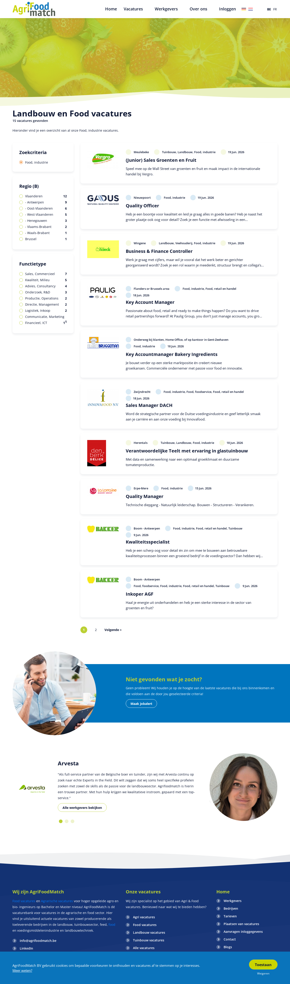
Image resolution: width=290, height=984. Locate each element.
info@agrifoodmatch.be (38, 940)
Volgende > (113, 630)
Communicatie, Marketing (46, 316)
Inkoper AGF (139, 594)
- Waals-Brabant (46, 232)
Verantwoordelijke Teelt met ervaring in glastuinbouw (187, 451)
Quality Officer (142, 206)
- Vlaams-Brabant (46, 226)
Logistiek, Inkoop (46, 310)
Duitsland (244, 9)
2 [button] (67, 821)
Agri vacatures (144, 917)
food (111, 924)
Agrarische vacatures (57, 901)
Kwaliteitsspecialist (148, 542)
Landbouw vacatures (149, 932)
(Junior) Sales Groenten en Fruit (161, 160)
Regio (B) (29, 186)
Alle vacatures (144, 948)
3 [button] (72, 821)
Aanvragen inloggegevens (243, 931)
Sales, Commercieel (46, 273)
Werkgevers (233, 901)
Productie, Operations (46, 298)
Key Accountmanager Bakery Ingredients (172, 354)
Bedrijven (231, 908)
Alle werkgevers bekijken (82, 807)
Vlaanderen (46, 196)
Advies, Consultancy (46, 286)
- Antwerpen (46, 202)
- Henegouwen (46, 220)
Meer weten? (22, 970)
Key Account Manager (150, 302)
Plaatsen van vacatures (241, 924)
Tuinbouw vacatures (148, 940)
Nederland (250, 9)
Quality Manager (144, 496)
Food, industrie (36, 162)
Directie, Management (46, 304)
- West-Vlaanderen (46, 214)
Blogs (228, 947)
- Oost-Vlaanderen (46, 208)
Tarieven (230, 916)
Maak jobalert (141, 703)
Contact (230, 939)
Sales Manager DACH (149, 405)
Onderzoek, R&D (46, 292)
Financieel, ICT (45, 322)
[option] (31, 788)
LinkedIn (26, 948)
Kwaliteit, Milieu (46, 280)
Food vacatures (23, 901)
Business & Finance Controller (159, 251)
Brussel (46, 239)
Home (223, 892)
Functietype (32, 264)
